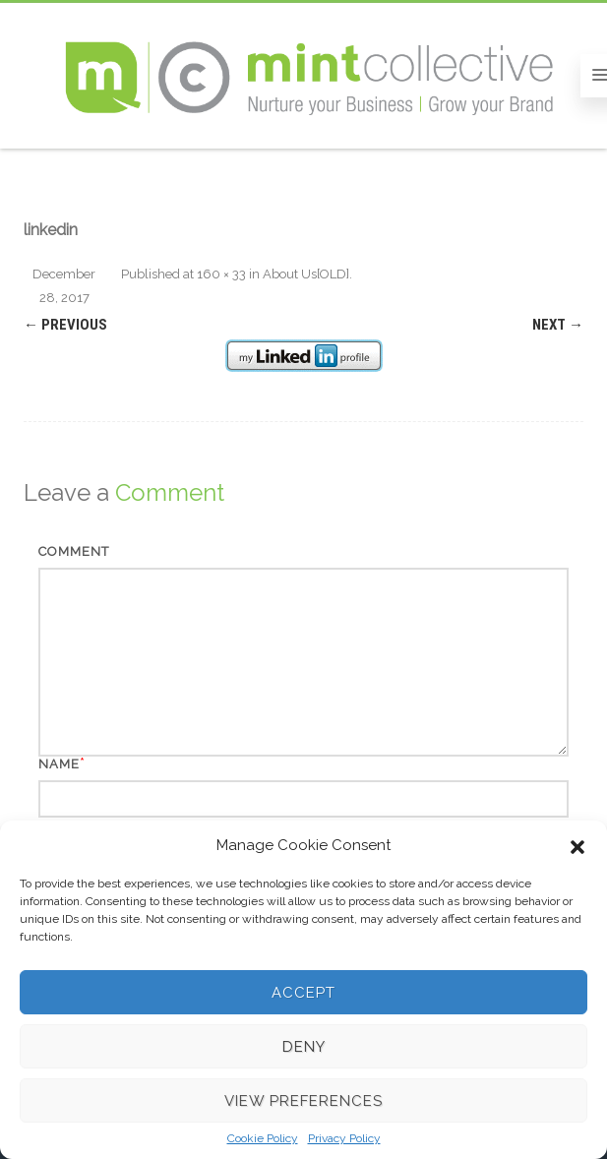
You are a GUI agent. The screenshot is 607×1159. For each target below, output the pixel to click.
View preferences (303, 1101)
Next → (557, 325)
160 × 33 (221, 274)
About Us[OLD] (306, 274)
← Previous (65, 325)
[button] (577, 845)
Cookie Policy (262, 1138)
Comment (73, 551)
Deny (304, 1047)
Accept (303, 993)
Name (59, 764)
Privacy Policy (344, 1138)
